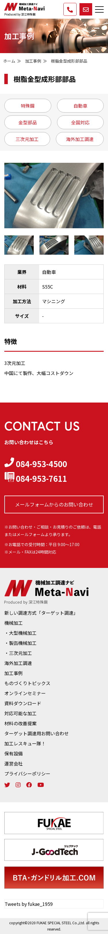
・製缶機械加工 (20, 642)
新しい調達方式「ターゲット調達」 (41, 612)
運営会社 (13, 763)
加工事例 (33, 61)
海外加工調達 (18, 663)
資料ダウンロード (22, 703)
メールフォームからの (54, 504)
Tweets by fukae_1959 (29, 903)
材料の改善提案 (20, 723)
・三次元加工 (18, 652)
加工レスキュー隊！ (25, 743)
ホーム (9, 61)
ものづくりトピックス (27, 683)
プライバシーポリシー (27, 773)
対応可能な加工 (20, 713)
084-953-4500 (35, 463)
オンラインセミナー (25, 693)
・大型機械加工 (20, 632)
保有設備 (13, 753)
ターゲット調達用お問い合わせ (36, 733)
